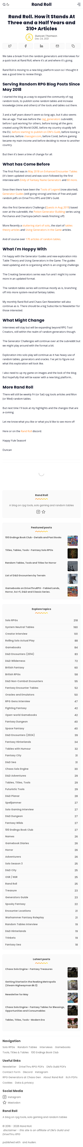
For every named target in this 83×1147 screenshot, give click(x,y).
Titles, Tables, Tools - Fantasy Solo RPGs (29, 550)
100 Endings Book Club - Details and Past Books (33, 537)
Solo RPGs (9, 1047)
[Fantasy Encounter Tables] (41, 688)
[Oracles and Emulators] (41, 695)
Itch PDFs (71, 1077)
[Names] (41, 836)
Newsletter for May (16, 994)
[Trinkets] (41, 938)
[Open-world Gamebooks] (41, 715)
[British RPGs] (41, 674)
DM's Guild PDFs (56, 1067)
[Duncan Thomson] (29, 37)
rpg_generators (51, 119)
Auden (32, 1142)
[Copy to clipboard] (73, 46)
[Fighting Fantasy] (41, 708)
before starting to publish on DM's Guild (36, 132)
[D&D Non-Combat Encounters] (41, 681)
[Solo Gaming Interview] (41, 809)
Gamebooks (62, 1047)
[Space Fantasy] (41, 728)
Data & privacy (24, 1083)
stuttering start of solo (36, 225)
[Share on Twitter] (10, 46)
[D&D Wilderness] (41, 661)
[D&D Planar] (41, 796)
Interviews (46, 1047)
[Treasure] (41, 890)
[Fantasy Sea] (41, 944)
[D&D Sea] (41, 762)
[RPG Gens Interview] (41, 701)
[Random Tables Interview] (41, 924)
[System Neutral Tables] (41, 627)
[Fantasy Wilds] (41, 823)
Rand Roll (26, 431)
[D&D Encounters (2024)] (41, 735)
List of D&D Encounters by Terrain (25, 575)
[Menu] (78, 4)
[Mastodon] (43, 512)
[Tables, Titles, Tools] (41, 782)
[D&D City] (41, 870)
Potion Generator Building (49, 211)
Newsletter (9, 1067)
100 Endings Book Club (45, 1052)
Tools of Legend (50, 189)
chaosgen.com (32, 136)
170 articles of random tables (43, 239)
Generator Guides (13, 194)
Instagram (41, 1072)
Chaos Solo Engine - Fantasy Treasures (28, 969)
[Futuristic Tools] (41, 789)
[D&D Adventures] (41, 776)
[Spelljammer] (41, 803)
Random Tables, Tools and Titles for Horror (30, 562)
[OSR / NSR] (41, 877)
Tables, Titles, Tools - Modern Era (25, 1019)
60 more (72, 180)
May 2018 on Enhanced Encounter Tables (52, 171)
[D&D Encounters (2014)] (41, 654)
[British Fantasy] (41, 667)
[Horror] (41, 850)
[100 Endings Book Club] (41, 830)
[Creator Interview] (41, 634)
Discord (27, 1072)
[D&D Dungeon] (41, 816)
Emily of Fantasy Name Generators (40, 180)
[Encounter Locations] (41, 911)
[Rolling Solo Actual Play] (41, 640)
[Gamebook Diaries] (41, 843)
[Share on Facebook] (25, 46)
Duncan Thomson (46, 36)
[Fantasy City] (41, 755)
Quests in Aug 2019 (57, 207)
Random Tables (27, 1047)
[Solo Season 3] (41, 863)
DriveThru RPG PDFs (31, 1067)
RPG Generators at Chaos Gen (22, 1077)
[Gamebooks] (41, 647)
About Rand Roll (53, 1077)
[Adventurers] (41, 857)
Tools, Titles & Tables (16, 1052)
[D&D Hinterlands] (41, 931)
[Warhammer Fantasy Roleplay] (41, 917)
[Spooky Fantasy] (41, 904)
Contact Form (11, 1072)
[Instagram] (38, 512)
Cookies (7, 1083)
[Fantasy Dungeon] (41, 722)
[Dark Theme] (7, 4)
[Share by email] (57, 46)
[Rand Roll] (41, 884)
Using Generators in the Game (43, 230)
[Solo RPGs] (41, 620)
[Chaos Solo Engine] (41, 769)
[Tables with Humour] (41, 749)
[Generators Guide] (41, 897)
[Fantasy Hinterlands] (41, 742)
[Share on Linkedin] (41, 46)
